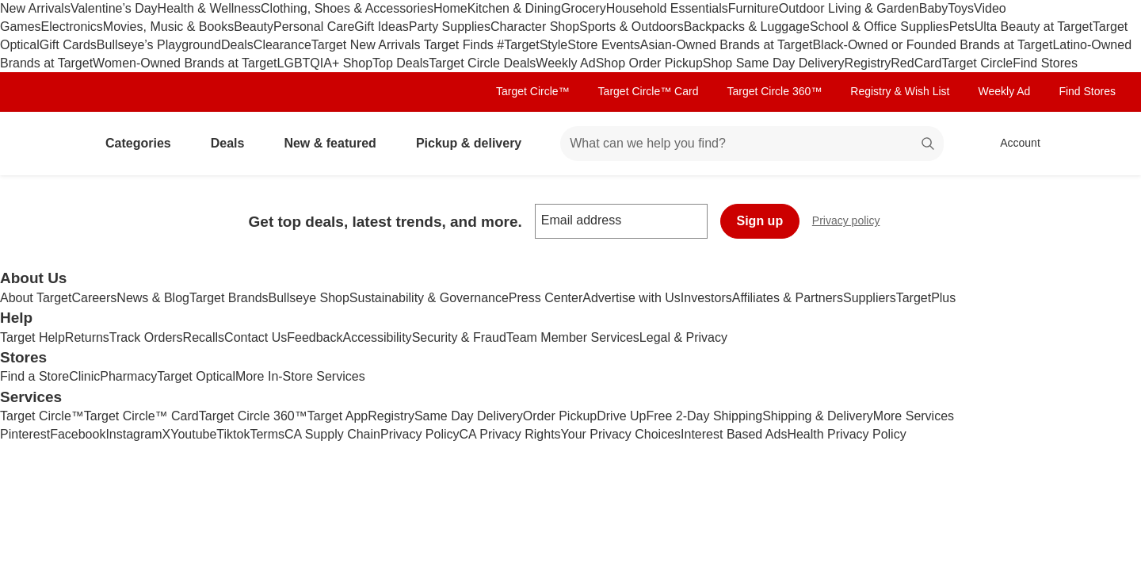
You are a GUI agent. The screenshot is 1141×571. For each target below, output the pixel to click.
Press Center (545, 298)
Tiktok (233, 434)
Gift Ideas (381, 26)
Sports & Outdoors (631, 26)
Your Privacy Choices (621, 434)
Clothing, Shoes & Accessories (347, 8)
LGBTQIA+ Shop (325, 63)
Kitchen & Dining (514, 8)
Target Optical (196, 376)
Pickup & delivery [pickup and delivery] (475, 143)
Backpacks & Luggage (747, 26)
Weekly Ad (565, 63)
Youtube (193, 434)
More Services (913, 416)
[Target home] (51, 144)
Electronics (72, 26)
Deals (237, 45)
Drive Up (621, 416)
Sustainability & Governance (429, 298)
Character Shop (534, 26)
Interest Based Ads (734, 434)
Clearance (282, 45)
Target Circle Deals (482, 63)
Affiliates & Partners (787, 298)
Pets (962, 26)
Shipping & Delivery (817, 416)
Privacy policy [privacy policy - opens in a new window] (852, 222)
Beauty (253, 26)
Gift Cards (68, 45)
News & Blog (152, 298)
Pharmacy (128, 376)
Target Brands (229, 298)
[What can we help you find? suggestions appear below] (752, 143)
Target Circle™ (533, 91)
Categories (144, 143)
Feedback (314, 337)
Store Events (603, 45)
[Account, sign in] (1012, 143)
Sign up (760, 221)
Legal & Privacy (683, 337)
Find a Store (34, 376)
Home (450, 8)
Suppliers (869, 298)
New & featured (336, 143)
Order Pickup (560, 416)
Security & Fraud (459, 337)
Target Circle (977, 63)
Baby (933, 8)
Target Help (32, 337)
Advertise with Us (631, 298)
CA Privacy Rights (510, 434)
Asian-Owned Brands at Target (726, 45)
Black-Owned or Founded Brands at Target (932, 45)
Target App (337, 416)
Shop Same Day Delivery (774, 63)
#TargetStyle (532, 45)
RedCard (916, 63)
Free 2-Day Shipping (704, 416)
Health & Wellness (209, 8)
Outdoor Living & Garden (849, 8)
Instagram (133, 434)
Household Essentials (667, 8)
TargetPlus (926, 298)
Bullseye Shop (309, 298)
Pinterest (25, 434)
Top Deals (400, 63)
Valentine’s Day (114, 8)
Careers (93, 298)
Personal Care (313, 26)
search (929, 144)
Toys (961, 8)
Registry (868, 63)
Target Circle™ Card (648, 91)
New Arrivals (35, 8)
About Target (35, 298)
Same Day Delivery (468, 416)
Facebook (77, 434)
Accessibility (376, 337)
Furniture (753, 8)
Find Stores (1045, 63)
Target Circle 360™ (774, 91)
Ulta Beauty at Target (1034, 26)
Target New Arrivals (367, 45)
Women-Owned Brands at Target (185, 63)
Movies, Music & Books (168, 26)
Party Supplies (449, 26)
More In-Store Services (300, 376)
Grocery (583, 8)
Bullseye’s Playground (159, 45)
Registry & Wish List (899, 91)
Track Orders (146, 337)
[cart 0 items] (1091, 143)
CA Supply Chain (332, 434)
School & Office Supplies (879, 26)
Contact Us (255, 337)
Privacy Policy (420, 434)
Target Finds (460, 45)
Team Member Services (572, 337)
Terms (267, 434)
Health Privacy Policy (846, 434)
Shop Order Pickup (649, 63)
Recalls (203, 337)
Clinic (84, 376)
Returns (87, 337)
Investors (706, 298)
